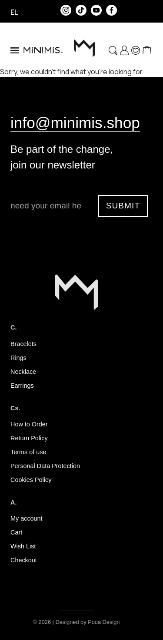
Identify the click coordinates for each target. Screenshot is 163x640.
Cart (16, 532)
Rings (18, 357)
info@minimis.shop (75, 122)
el (14, 12)
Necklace (23, 371)
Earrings (22, 385)
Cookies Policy (30, 479)
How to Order (29, 424)
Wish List (23, 546)
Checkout (23, 560)
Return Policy (29, 438)
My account (26, 518)
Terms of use (28, 452)
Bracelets (23, 343)
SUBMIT (123, 205)
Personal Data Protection (45, 465)
